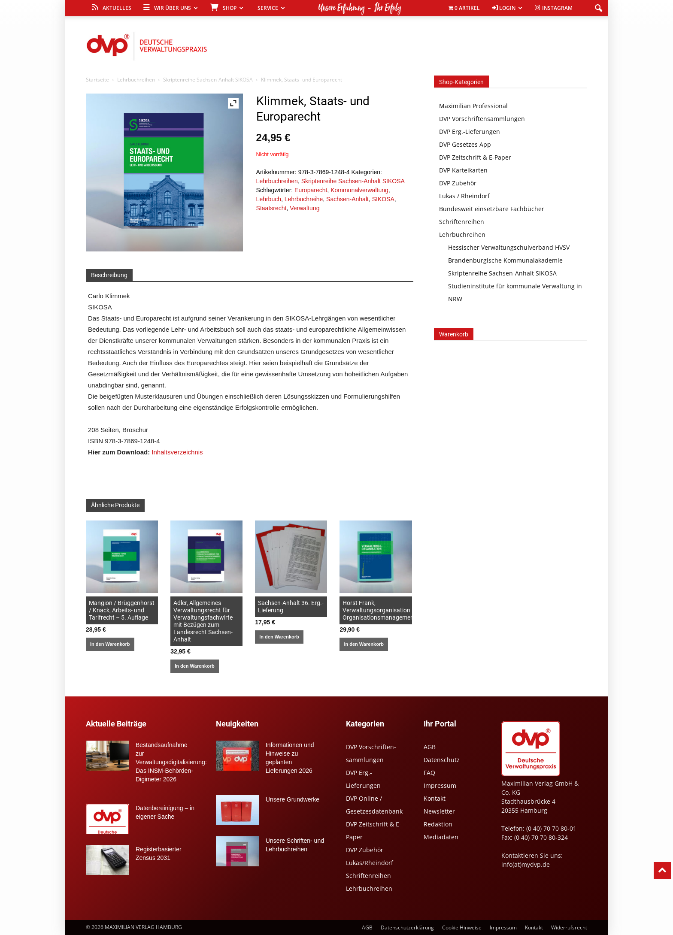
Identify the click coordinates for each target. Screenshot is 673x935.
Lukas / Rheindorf (464, 196)
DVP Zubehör (457, 183)
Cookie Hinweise (462, 927)
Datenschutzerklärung (407, 927)
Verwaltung (304, 208)
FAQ (429, 773)
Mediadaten (441, 837)
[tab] (109, 275)
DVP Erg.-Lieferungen (469, 131)
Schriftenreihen (461, 222)
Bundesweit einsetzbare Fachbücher (491, 209)
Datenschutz (442, 760)
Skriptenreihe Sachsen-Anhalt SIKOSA (208, 79)
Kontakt (435, 798)
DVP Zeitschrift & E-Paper (475, 157)
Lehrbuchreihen (136, 79)
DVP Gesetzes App (465, 144)
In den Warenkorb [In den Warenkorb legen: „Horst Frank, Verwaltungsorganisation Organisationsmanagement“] (364, 644)
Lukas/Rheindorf (369, 863)
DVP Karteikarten (463, 170)
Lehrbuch (268, 199)
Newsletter (439, 811)
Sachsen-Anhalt (347, 199)
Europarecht (310, 190)
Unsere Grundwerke (292, 799)
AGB (430, 747)
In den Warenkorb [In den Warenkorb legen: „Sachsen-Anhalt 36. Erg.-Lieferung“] (279, 636)
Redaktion (438, 824)
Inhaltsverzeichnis (177, 452)
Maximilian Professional (473, 106)
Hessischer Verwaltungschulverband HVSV (509, 247)
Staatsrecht (271, 208)
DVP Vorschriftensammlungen (482, 119)
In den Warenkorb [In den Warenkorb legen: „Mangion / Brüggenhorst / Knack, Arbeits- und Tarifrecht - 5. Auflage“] (110, 644)
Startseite (97, 79)
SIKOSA (383, 199)
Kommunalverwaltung (359, 190)
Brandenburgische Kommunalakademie (505, 260)
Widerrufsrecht (569, 927)
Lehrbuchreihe (304, 199)
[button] (598, 8)
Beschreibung (109, 275)
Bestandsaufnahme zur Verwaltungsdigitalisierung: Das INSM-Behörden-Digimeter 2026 (171, 762)
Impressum (440, 785)
